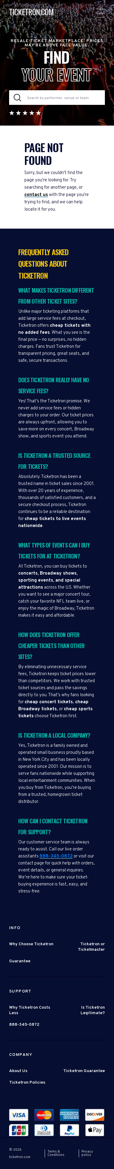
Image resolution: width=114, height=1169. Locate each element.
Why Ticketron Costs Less (29, 1010)
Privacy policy (87, 1153)
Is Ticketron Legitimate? (93, 1010)
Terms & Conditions (55, 1153)
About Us (18, 1071)
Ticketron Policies (27, 1082)
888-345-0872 (56, 856)
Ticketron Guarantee (84, 1071)
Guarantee (19, 961)
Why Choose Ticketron (31, 944)
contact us (36, 195)
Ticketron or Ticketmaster (91, 947)
